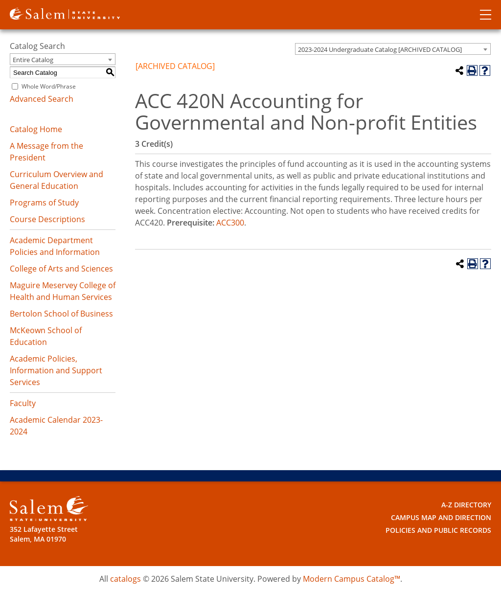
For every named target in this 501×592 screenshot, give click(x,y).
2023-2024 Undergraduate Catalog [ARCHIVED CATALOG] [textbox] (380, 49)
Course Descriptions (47, 219)
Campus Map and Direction (441, 517)
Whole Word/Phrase (49, 86)
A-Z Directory (466, 504)
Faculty (23, 403)
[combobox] (393, 49)
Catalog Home (36, 129)
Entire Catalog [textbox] (33, 59)
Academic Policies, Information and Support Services (56, 370)
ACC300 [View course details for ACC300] (230, 222)
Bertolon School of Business (61, 313)
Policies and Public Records (438, 530)
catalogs (125, 578)
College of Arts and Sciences (61, 268)
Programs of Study (44, 202)
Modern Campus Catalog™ (351, 578)
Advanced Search (41, 98)
